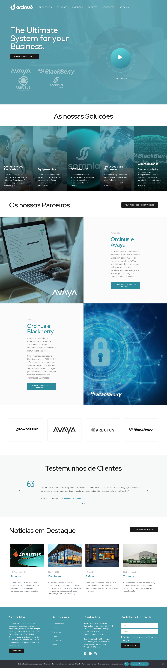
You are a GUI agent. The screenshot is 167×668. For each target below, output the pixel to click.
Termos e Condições (139, 664)
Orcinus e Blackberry (40, 328)
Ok (126, 664)
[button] (19, 491)
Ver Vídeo (120, 79)
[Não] (163, 664)
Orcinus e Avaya (122, 242)
